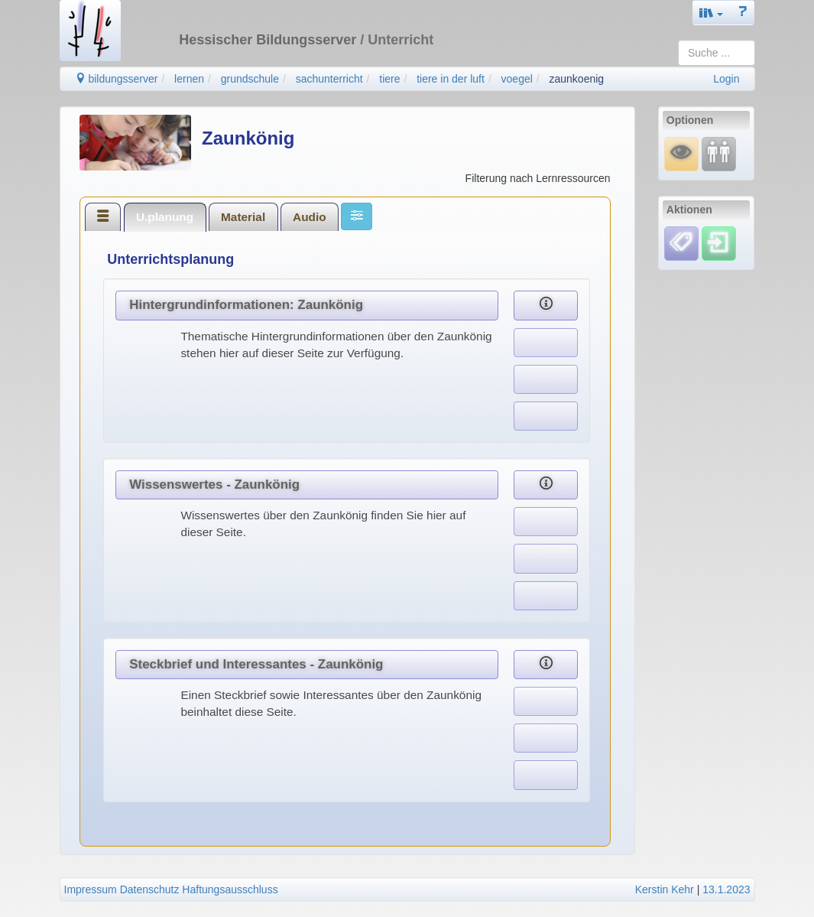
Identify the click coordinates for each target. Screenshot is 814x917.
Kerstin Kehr (664, 889)
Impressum (90, 889)
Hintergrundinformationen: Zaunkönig (246, 305)
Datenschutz (150, 889)
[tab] (103, 216)
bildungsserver (116, 79)
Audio (309, 216)
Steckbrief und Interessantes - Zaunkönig (256, 664)
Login (726, 79)
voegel (517, 79)
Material (243, 216)
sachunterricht (329, 79)
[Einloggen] (719, 242)
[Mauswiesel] (681, 154)
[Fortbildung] (719, 154)
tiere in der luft (451, 79)
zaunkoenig (577, 79)
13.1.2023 (726, 889)
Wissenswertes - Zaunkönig (214, 484)
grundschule (250, 79)
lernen (189, 79)
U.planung (164, 216)
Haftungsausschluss (229, 889)
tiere (389, 79)
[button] (711, 12)
